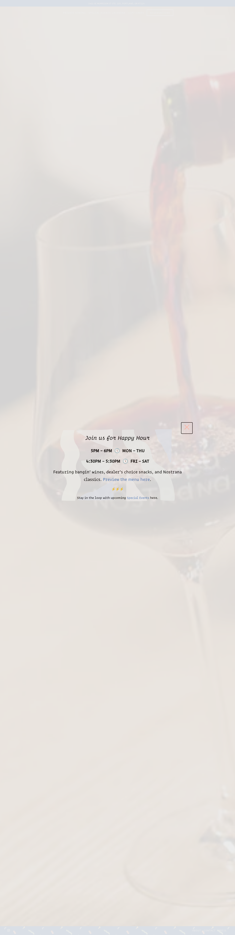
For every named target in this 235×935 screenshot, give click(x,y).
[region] (117, 467)
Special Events (138, 498)
